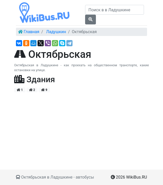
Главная (31, 31)
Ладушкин (56, 31)
